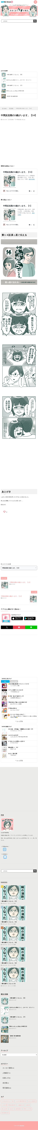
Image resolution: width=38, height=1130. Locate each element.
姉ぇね (23, 119)
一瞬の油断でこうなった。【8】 (14, 74)
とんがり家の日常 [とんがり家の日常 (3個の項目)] (21, 1101)
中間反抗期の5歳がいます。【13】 (20, 582)
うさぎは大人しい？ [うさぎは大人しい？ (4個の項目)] (7, 1101)
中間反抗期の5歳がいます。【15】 (11, 596)
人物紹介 (6, 1073)
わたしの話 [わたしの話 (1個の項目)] (31, 1101)
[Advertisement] (19, 49)
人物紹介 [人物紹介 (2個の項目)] (21, 1105)
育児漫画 (12, 119)
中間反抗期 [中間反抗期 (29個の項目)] (12, 1105)
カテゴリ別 (14, 681)
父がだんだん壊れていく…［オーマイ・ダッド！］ (19, 80)
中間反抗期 (18, 119)
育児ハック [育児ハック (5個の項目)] (27, 1109)
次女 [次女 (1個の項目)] (11, 1109)
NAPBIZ (22, 1125)
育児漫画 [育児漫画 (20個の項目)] (5, 1112)
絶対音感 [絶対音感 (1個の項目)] (19, 1109)
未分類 (5, 1083)
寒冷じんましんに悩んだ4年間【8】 (15, 90)
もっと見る (20, 721)
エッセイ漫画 (13, 903)
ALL (5, 681)
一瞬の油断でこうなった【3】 (8, 983)
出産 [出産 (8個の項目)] (28, 1105)
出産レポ (6, 1078)
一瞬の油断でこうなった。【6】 (9, 963)
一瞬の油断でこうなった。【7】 (14, 85)
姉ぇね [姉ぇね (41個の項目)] (4, 1109)
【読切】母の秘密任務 (12, 96)
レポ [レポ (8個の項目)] (4, 1105)
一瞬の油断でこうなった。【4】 (9, 922)
